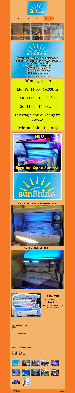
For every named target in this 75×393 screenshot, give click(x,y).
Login (63, 390)
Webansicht (62, 391)
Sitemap (19, 390)
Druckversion (14, 390)
